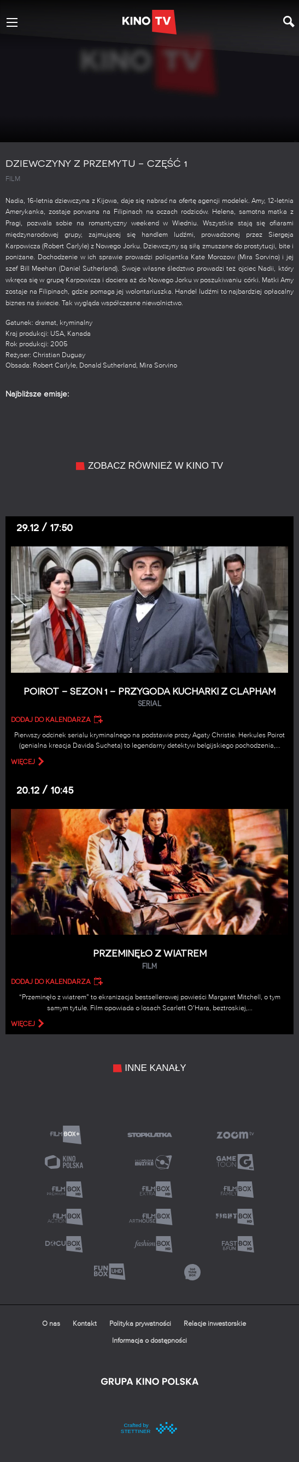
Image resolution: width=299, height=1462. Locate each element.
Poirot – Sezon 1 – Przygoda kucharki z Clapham (149, 697)
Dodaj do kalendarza (51, 720)
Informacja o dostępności (149, 1340)
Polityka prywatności (140, 1323)
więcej (23, 762)
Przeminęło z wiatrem (149, 959)
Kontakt (85, 1323)
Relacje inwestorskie (215, 1323)
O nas (51, 1323)
